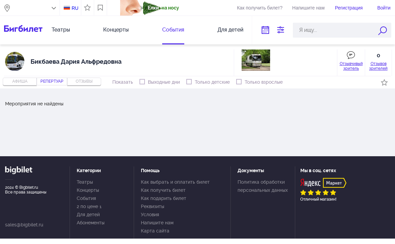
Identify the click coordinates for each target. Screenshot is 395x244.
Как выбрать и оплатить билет (175, 182)
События (173, 29)
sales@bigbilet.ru (24, 224)
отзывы (84, 81)
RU (75, 8)
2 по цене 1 (89, 206)
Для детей (230, 29)
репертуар (51, 81)
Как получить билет (163, 190)
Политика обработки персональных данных (263, 186)
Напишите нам (308, 8)
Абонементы (91, 222)
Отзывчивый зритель (351, 66)
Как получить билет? (259, 8)
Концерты (116, 29)
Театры (61, 29)
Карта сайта (155, 230)
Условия (150, 214)
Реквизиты (152, 206)
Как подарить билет (163, 198)
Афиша (19, 81)
